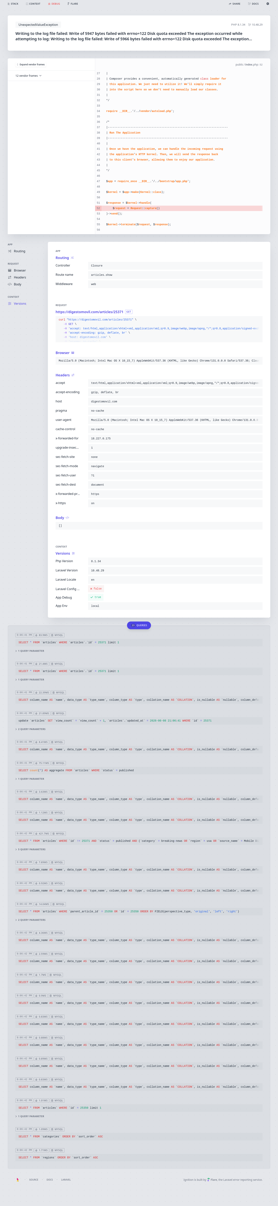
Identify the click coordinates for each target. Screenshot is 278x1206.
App (10, 244)
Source (33, 1179)
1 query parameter (29, 651)
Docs (50, 1179)
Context (13, 297)
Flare (212, 1180)
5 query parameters (30, 849)
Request (13, 263)
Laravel (66, 1179)
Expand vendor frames (31, 64)
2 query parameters (30, 729)
